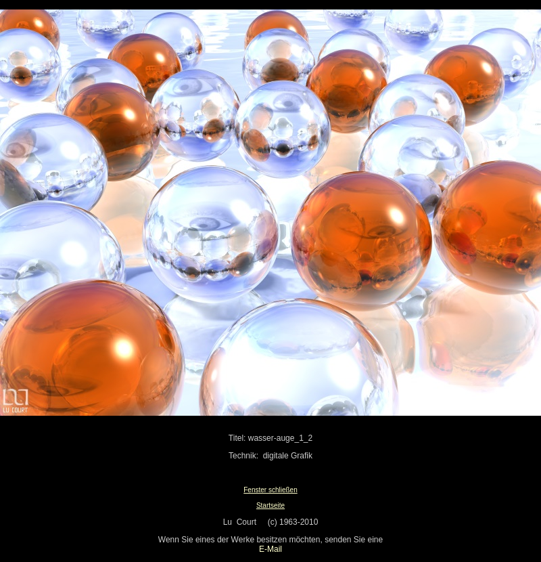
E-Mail (270, 549)
